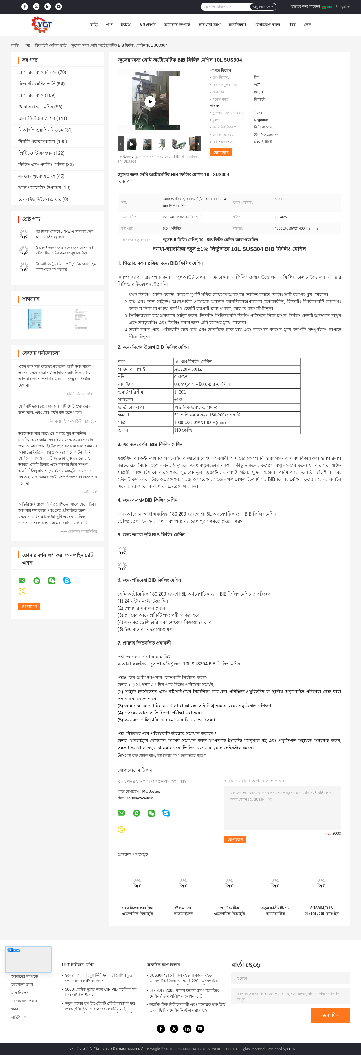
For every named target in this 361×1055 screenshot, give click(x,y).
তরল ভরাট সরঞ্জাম (193, 756)
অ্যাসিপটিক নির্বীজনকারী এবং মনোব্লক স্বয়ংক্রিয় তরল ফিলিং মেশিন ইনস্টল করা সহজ (187, 1007)
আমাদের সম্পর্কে (177, 25)
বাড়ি (94, 25)
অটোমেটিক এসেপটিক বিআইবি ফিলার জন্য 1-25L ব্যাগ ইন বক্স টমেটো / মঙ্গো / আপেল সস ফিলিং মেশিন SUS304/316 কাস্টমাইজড (229, 911)
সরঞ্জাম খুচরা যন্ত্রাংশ (36, 176)
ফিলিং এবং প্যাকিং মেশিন (41, 164)
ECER (291, 1049)
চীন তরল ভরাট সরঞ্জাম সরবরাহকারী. (119, 1049)
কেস (307, 25)
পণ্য (109, 25)
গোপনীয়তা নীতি (81, 1049)
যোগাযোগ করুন (267, 25)
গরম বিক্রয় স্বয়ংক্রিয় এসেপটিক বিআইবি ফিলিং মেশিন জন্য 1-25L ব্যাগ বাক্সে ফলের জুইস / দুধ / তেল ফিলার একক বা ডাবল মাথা (137, 911)
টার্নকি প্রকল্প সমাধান (36, 141)
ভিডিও (126, 25)
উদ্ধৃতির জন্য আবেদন (305, 6)
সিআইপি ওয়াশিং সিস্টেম (40, 130)
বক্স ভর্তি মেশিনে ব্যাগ (141, 756)
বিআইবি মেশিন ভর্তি (51, 45)
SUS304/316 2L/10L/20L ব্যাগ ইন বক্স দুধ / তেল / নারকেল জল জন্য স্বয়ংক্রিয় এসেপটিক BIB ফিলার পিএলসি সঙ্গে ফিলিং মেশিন (321, 911)
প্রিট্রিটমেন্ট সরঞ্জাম (35, 153)
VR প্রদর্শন (147, 25)
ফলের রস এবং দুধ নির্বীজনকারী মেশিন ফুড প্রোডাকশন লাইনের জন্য (98, 978)
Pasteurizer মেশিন (35, 107)
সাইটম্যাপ (19, 1017)
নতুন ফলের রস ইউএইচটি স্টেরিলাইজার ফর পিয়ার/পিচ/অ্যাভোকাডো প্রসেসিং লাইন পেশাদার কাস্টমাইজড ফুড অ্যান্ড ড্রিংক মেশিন (100, 1007)
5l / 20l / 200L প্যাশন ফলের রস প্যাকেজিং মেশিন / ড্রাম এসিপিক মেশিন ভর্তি (184, 993)
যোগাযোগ (221, 152)
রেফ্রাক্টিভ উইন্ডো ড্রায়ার (39, 199)
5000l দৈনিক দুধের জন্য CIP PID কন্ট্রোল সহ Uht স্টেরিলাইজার (100, 992)
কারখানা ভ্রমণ (209, 25)
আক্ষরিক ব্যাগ (31, 95)
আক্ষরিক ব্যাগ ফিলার (37, 72)
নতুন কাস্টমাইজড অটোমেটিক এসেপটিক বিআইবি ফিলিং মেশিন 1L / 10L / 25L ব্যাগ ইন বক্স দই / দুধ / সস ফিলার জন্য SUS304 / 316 (275, 911)
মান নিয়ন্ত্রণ (237, 25)
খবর (292, 25)
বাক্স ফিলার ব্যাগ (168, 756)
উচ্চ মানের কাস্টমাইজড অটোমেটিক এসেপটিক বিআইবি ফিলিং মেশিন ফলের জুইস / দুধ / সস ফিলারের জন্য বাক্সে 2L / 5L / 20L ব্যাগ (183, 911)
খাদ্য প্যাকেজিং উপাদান (39, 187)
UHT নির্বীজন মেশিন (36, 118)
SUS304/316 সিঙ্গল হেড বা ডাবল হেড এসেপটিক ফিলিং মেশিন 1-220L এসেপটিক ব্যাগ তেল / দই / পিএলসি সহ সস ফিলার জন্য (185, 979)
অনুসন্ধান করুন (263, 7)
